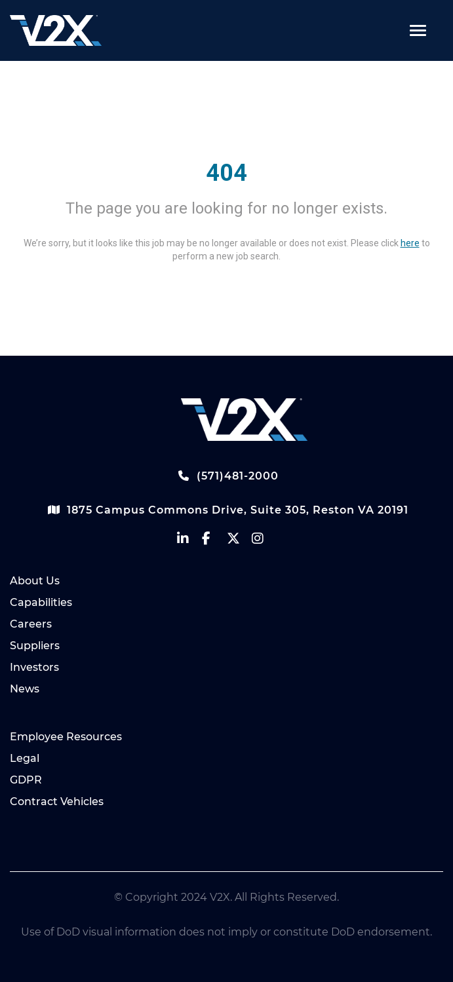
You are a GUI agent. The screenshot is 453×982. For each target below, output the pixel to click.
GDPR (26, 780)
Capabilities (41, 602)
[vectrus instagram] (264, 541)
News (24, 689)
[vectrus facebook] (214, 541)
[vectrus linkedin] (189, 541)
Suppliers (35, 645)
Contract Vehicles (57, 801)
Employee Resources (66, 736)
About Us (35, 581)
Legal (24, 758)
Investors (34, 667)
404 (226, 173)
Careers (31, 624)
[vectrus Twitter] (239, 541)
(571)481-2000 (227, 475)
